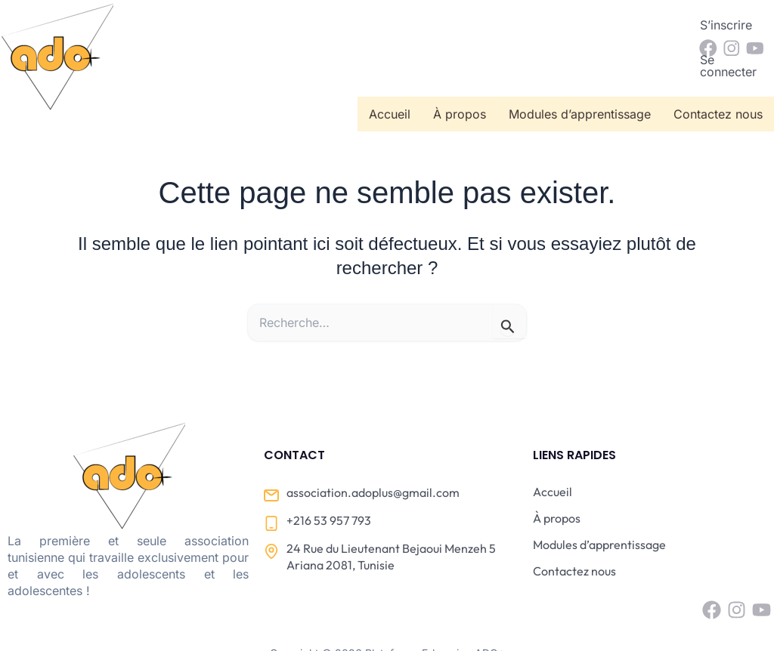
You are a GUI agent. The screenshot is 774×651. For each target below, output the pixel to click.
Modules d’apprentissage (580, 67)
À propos (459, 67)
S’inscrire (551, 24)
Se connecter (637, 24)
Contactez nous (718, 67)
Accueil (389, 67)
